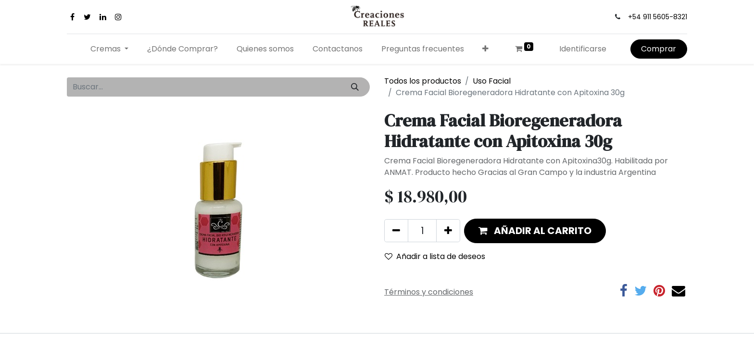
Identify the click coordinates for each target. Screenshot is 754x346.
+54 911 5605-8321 (657, 17)
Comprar (658, 48)
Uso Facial (492, 80)
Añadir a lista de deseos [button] (435, 256)
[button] (485, 49)
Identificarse (582, 48)
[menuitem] (182, 49)
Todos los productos (422, 80)
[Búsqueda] (355, 87)
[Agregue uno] (448, 230)
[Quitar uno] (396, 230)
